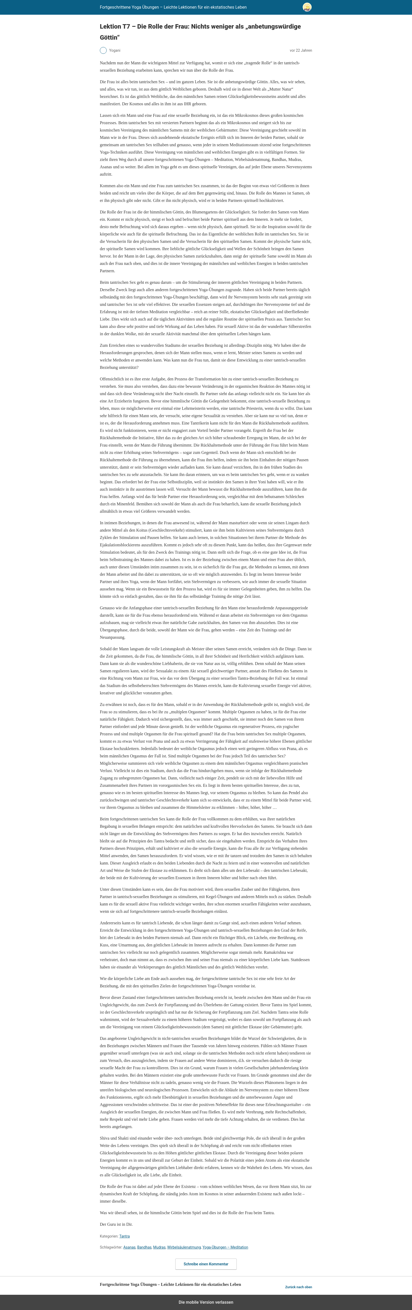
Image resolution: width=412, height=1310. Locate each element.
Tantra (124, 1236)
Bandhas (144, 1247)
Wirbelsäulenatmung (184, 1247)
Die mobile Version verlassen (206, 1302)
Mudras (159, 1247)
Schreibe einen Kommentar (206, 1264)
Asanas (129, 1247)
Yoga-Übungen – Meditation (225, 1247)
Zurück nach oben (298, 1287)
